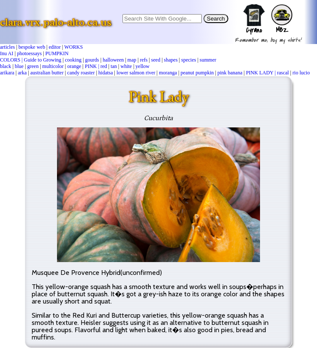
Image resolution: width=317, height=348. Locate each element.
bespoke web (31, 47)
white (126, 66)
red (103, 66)
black (5, 66)
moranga (168, 73)
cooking (73, 60)
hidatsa (106, 73)
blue (19, 66)
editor (55, 47)
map (131, 60)
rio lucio (301, 73)
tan (114, 66)
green (33, 66)
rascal (283, 73)
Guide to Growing (42, 60)
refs (143, 60)
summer (208, 60)
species (188, 60)
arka (22, 73)
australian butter (47, 73)
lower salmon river (136, 73)
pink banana (229, 73)
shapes (171, 60)
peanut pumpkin (197, 73)
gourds (92, 60)
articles (7, 47)
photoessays (29, 53)
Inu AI (6, 53)
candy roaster (81, 73)
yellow (142, 66)
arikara (7, 73)
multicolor (53, 66)
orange (74, 66)
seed (155, 60)
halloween (113, 60)
